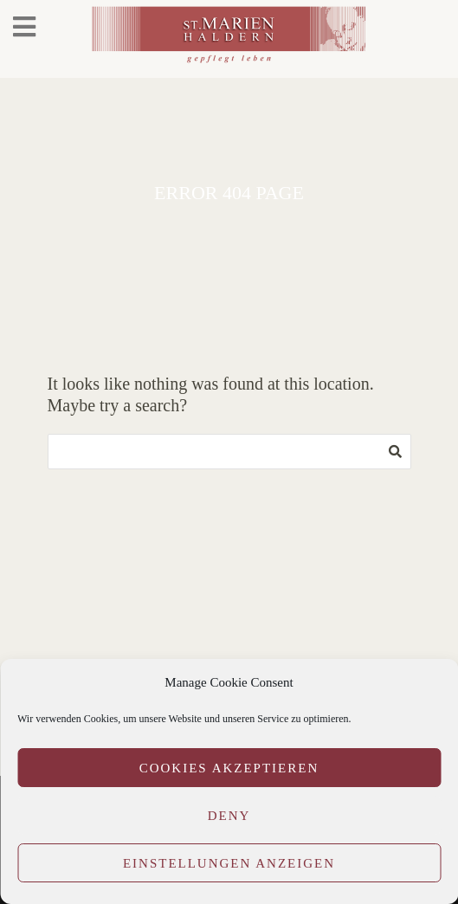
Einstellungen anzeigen (229, 863)
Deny (229, 816)
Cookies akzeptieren (229, 768)
